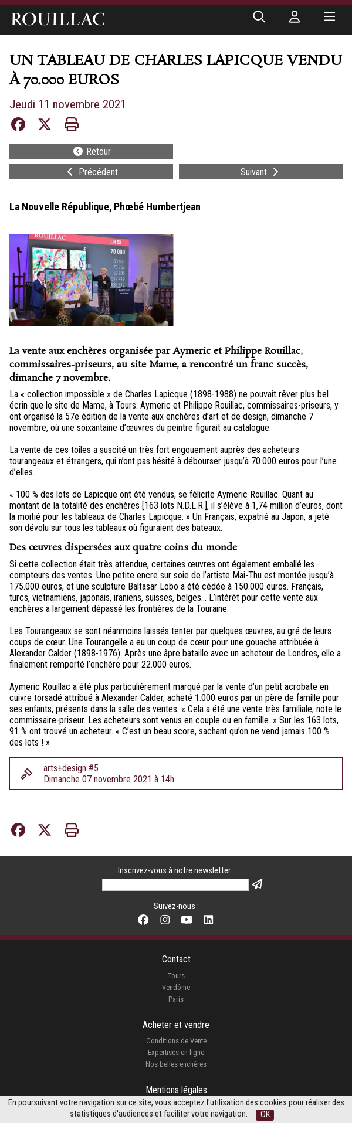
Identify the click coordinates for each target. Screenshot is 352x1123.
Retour (91, 151)
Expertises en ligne (176, 1052)
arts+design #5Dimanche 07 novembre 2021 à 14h (108, 774)
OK (265, 1114)
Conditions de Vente (176, 1040)
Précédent (91, 172)
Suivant (261, 172)
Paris (176, 999)
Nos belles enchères (176, 1064)
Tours (176, 975)
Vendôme (176, 987)
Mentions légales (176, 1089)
